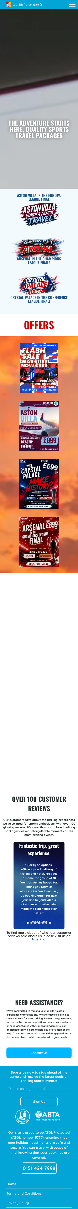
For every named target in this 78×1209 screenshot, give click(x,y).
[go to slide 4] (39, 923)
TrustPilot (39, 939)
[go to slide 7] (50, 923)
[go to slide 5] (43, 923)
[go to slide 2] (31, 923)
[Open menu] (72, 4)
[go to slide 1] (28, 923)
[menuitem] (39, 1184)
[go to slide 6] (46, 923)
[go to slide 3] (35, 923)
